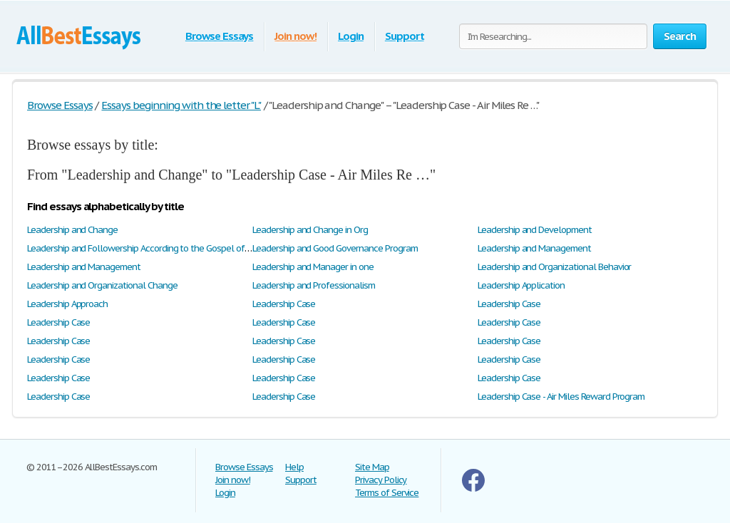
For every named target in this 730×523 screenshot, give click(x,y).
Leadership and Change (72, 230)
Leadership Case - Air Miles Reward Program (561, 396)
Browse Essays (219, 36)
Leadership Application (521, 285)
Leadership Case (283, 304)
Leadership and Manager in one (313, 267)
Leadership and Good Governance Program (334, 248)
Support (404, 36)
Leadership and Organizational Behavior (554, 267)
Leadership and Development (535, 230)
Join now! (295, 36)
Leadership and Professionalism (313, 285)
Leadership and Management (534, 248)
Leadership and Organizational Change (102, 285)
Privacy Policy (380, 480)
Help (294, 467)
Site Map (372, 467)
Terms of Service (386, 493)
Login (351, 36)
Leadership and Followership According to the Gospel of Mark (146, 248)
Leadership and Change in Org (310, 230)
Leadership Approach (67, 304)
